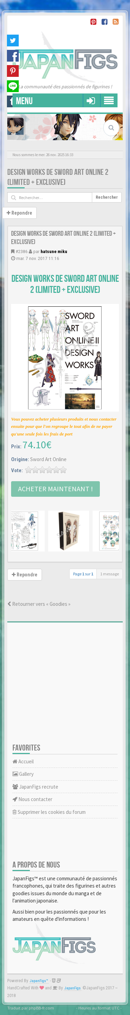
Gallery (23, 774)
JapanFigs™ (39, 981)
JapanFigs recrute (35, 786)
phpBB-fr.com (41, 1007)
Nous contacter (32, 799)
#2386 (22, 251)
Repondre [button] (19, 213)
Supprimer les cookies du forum (49, 812)
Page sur (83, 573)
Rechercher (107, 197)
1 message (109, 573)
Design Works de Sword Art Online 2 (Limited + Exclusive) (58, 177)
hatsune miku (54, 251)
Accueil (23, 761)
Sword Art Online (48, 459)
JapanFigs (72, 988)
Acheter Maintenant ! (55, 488)
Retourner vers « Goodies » (38, 604)
